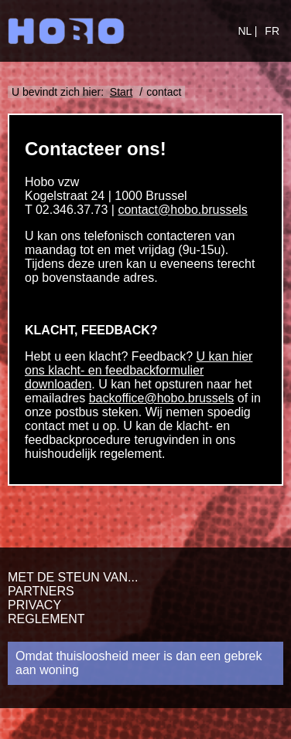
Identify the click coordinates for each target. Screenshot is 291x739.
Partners (41, 591)
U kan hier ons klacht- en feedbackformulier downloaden (138, 370)
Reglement (46, 618)
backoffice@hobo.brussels (162, 398)
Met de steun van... (73, 577)
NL (246, 31)
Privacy (34, 605)
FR (272, 31)
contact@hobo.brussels (182, 209)
